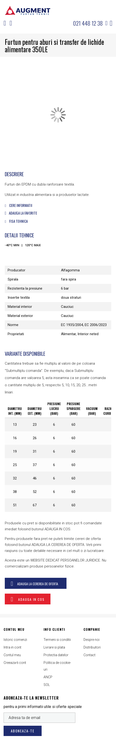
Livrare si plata (54, 647)
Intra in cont (12, 647)
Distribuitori (92, 647)
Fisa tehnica (16, 221)
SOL (47, 685)
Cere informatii (18, 205)
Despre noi (91, 640)
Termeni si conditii (57, 640)
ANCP (48, 677)
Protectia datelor (56, 655)
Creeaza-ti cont (15, 663)
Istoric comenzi (15, 640)
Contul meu (12, 655)
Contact (89, 655)
